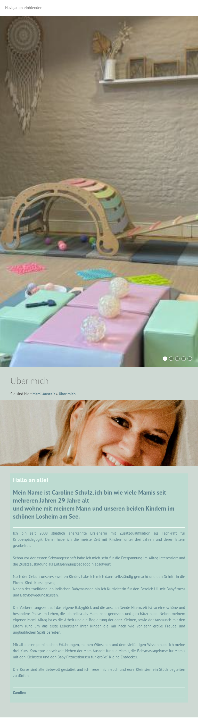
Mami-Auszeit (43, 393)
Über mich (67, 393)
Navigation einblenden (23, 7)
